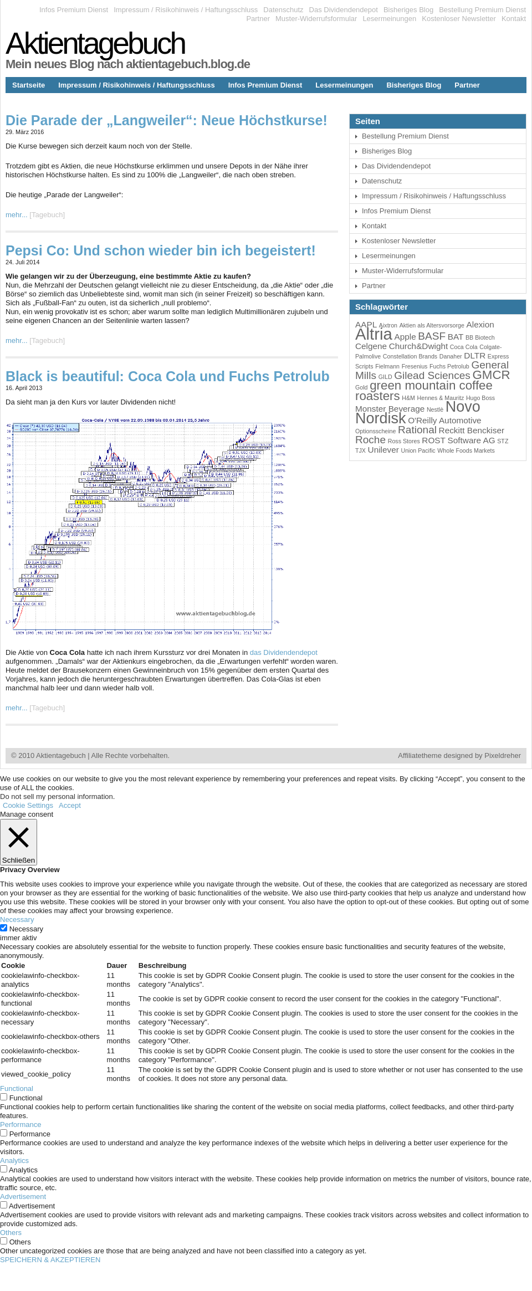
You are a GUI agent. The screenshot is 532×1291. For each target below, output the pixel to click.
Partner (258, 18)
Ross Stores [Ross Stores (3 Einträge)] (404, 441)
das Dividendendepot (284, 652)
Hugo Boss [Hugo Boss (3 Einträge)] (480, 398)
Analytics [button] (14, 1160)
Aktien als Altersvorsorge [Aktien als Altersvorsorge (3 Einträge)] (432, 325)
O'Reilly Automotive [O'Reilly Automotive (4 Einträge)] (444, 420)
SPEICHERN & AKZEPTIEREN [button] (50, 1260)
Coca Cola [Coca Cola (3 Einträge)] (464, 347)
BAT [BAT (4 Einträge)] (456, 336)
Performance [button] (20, 1124)
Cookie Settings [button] (28, 805)
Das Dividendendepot (343, 10)
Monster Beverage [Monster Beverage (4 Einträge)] (389, 408)
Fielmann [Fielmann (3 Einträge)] (387, 366)
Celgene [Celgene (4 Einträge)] (371, 346)
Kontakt (514, 18)
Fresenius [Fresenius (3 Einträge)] (415, 366)
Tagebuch (47, 215)
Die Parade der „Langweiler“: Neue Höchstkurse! (167, 120)
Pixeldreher (502, 755)
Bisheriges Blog (408, 10)
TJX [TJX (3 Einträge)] (360, 450)
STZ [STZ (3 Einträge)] (502, 441)
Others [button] (11, 1232)
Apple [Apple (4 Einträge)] (405, 336)
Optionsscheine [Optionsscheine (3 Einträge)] (375, 431)
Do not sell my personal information (56, 796)
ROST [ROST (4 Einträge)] (434, 440)
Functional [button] (16, 1088)
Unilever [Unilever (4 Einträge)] (383, 449)
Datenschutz (283, 10)
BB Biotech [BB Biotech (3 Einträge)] (480, 337)
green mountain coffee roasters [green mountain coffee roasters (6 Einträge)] (424, 390)
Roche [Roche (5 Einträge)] (370, 439)
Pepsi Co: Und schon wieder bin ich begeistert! (161, 250)
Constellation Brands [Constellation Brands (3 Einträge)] (410, 356)
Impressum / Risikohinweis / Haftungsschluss (186, 10)
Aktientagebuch (95, 43)
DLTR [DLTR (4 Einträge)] (474, 355)
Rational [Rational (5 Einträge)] (417, 430)
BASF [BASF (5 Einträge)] (432, 336)
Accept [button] (70, 805)
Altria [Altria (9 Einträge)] (373, 334)
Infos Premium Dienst (73, 10)
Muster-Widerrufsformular (316, 18)
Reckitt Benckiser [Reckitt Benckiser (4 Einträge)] (471, 430)
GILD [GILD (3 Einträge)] (385, 376)
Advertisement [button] (23, 1196)
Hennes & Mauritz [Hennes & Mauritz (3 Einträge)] (440, 398)
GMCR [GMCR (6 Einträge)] (491, 375)
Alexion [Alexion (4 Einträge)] (480, 324)
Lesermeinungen (389, 18)
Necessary (26, 929)
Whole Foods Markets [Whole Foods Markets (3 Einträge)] (466, 450)
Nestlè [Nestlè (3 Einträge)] (435, 409)
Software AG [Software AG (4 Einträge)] (471, 440)
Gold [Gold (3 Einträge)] (361, 387)
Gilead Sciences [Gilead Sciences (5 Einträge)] (432, 375)
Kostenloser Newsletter (459, 18)
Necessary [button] (17, 919)
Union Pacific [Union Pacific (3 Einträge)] (418, 450)
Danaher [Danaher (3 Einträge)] (450, 356)
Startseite (28, 85)
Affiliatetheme (420, 755)
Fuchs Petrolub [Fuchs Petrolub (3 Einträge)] (449, 366)
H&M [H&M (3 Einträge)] (408, 398)
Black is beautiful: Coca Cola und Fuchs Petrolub (168, 376)
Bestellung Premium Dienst (482, 10)
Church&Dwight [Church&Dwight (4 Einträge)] (418, 346)
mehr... (17, 215)
